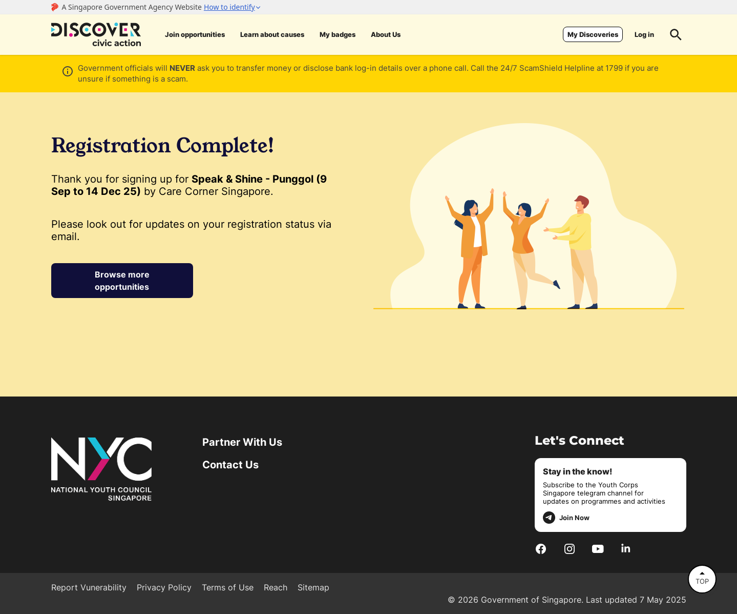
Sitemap (313, 587)
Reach (275, 587)
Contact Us (230, 465)
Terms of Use (228, 587)
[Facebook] (541, 548)
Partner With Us (242, 442)
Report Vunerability (89, 587)
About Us (386, 34)
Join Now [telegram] (566, 517)
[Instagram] (569, 548)
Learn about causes (272, 34)
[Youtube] (598, 548)
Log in (644, 34)
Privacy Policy (164, 587)
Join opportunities (195, 34)
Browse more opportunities (122, 280)
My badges (337, 34)
